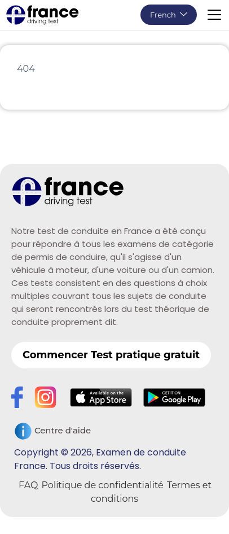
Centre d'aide (52, 431)
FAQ (28, 485)
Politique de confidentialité (103, 485)
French (163, 14)
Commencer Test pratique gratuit (111, 355)
